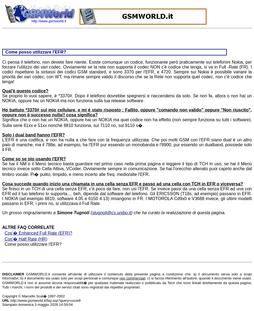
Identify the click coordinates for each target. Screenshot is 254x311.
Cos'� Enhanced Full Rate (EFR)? (38, 233)
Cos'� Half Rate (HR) (26, 239)
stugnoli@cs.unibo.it (111, 212)
